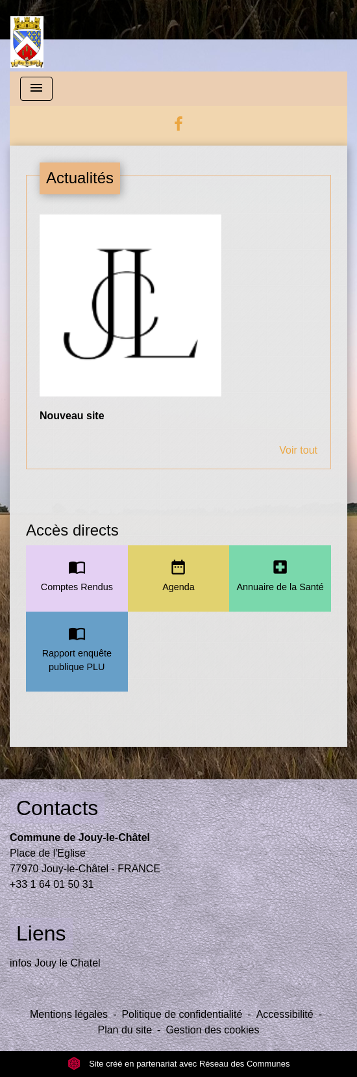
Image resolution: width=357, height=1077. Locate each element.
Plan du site (124, 1029)
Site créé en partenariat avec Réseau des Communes (179, 1064)
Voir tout (298, 450)
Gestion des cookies (212, 1029)
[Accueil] (26, 35)
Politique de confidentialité (181, 1014)
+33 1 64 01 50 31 (51, 884)
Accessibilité (285, 1014)
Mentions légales (69, 1014)
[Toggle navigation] (36, 89)
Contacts (57, 808)
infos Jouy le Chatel (55, 962)
